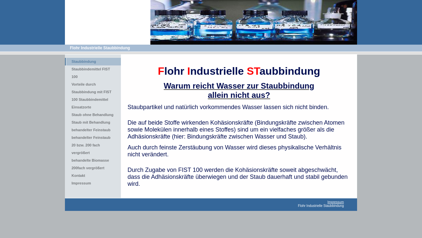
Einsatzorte (81, 107)
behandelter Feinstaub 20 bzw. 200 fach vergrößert (91, 145)
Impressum (81, 183)
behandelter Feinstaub (91, 130)
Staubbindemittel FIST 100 (91, 73)
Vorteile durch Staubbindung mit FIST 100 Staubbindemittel (91, 91)
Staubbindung (84, 61)
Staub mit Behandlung (91, 122)
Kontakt (78, 176)
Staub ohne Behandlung (93, 115)
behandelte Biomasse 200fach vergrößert (90, 164)
